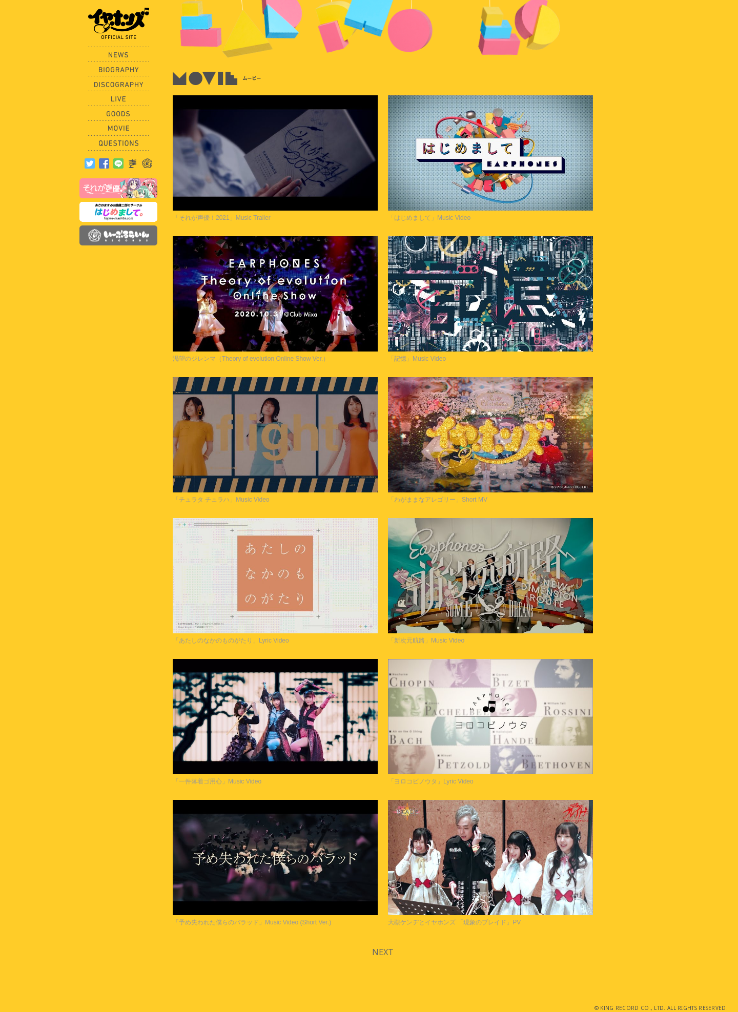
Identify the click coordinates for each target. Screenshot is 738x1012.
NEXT (383, 952)
